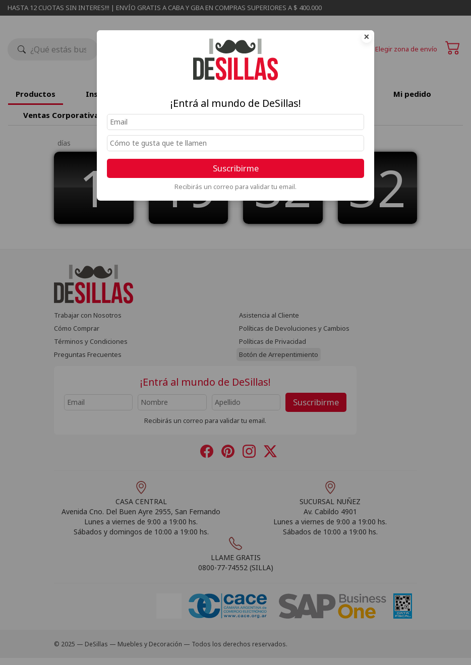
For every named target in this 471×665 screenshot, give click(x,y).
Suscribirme (236, 168)
